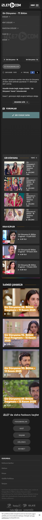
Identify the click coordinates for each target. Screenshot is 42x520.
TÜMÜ (34, 158)
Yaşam (22, 435)
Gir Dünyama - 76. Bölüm (32, 60)
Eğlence (22, 442)
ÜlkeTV (31, 506)
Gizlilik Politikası (8, 478)
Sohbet (21, 449)
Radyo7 (17, 506)
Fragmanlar (11, 67)
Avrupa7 (25, 506)
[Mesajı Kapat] (39, 515)
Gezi (22, 428)
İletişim (4, 483)
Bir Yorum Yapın (21, 115)
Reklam (4, 468)
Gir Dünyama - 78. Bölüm (11, 60)
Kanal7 (9, 506)
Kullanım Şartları (8, 463)
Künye (4, 473)
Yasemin (28, 510)
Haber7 (16, 510)
